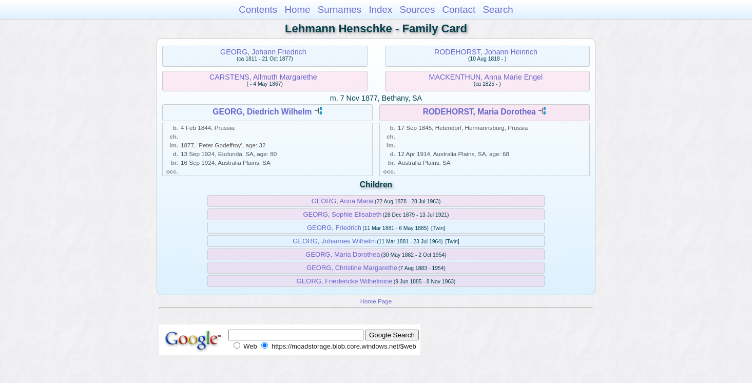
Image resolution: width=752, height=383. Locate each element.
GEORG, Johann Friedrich (263, 52)
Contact (459, 9)
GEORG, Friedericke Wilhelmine (345, 281)
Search (498, 9)
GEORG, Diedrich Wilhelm (262, 111)
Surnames (339, 9)
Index (380, 9)
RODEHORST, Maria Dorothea (479, 111)
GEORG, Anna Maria (343, 201)
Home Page (376, 301)
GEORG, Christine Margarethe (351, 268)
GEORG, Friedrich (334, 228)
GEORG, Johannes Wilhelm (334, 241)
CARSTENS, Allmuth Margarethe (263, 77)
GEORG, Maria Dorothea (342, 254)
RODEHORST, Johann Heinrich (485, 52)
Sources (417, 9)
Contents (258, 9)
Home (297, 9)
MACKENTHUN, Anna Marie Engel (486, 77)
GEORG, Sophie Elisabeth (342, 214)
